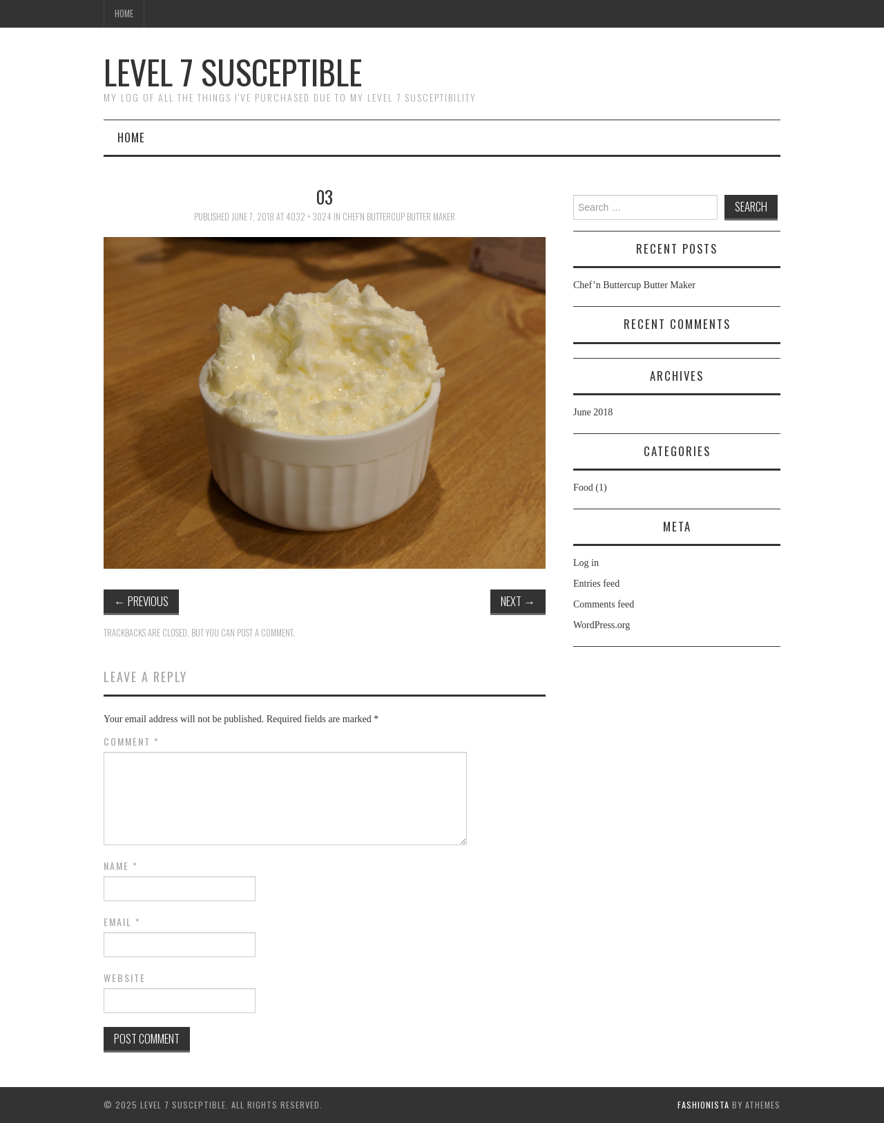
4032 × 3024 (309, 216)
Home (124, 13)
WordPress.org (601, 625)
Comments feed (603, 604)
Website (125, 978)
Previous (141, 601)
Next (518, 601)
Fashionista (703, 1104)
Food (583, 487)
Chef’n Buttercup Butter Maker (399, 216)
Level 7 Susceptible (233, 71)
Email (122, 922)
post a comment (265, 632)
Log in (586, 563)
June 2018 (593, 412)
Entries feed (596, 583)
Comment (132, 741)
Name (121, 866)
